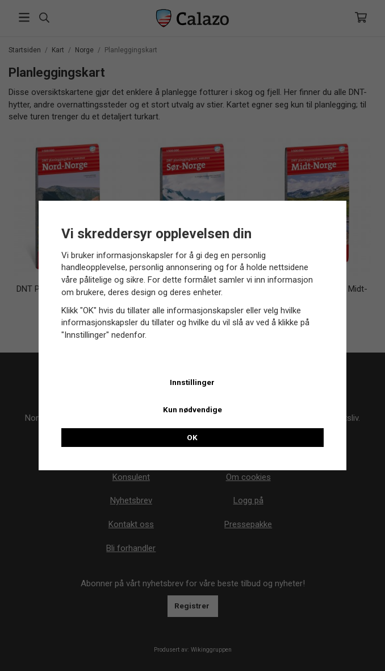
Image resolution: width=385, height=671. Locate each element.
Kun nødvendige (192, 409)
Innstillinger (192, 382)
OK (192, 437)
